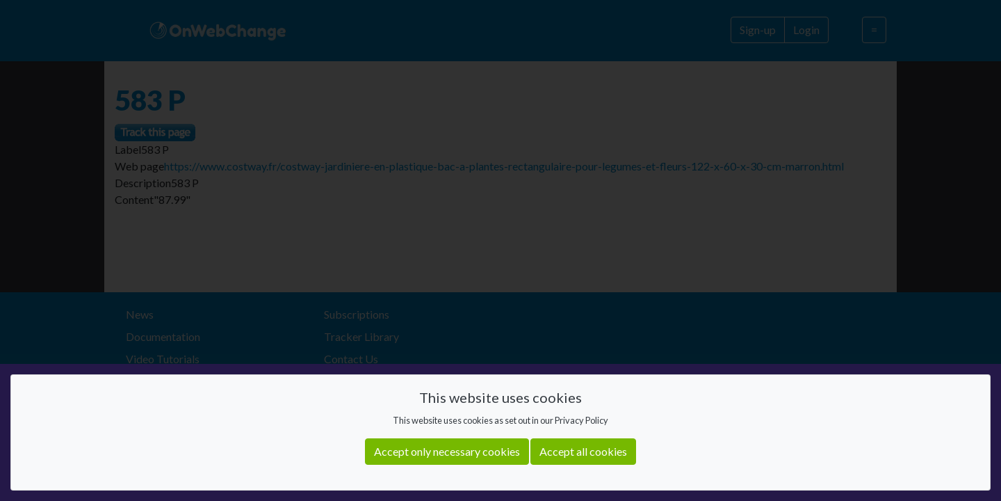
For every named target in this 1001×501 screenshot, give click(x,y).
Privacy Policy (581, 420)
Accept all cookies (583, 451)
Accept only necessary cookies (447, 451)
